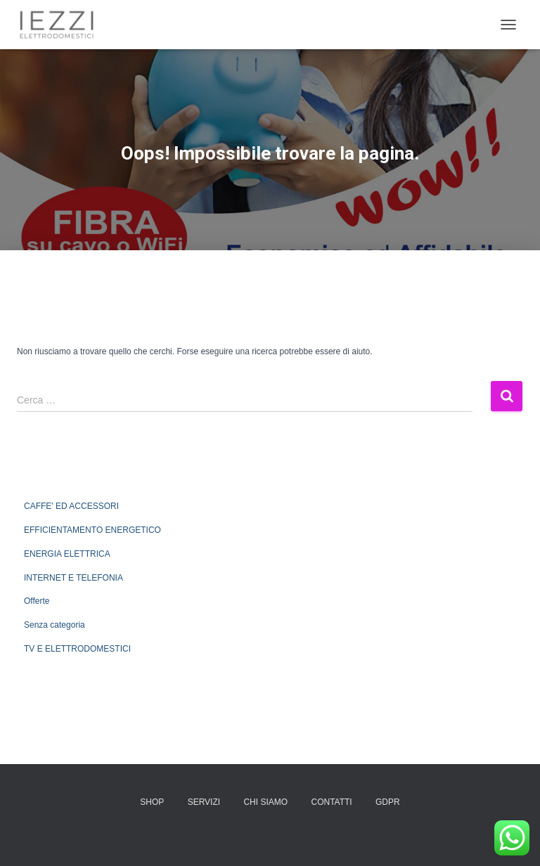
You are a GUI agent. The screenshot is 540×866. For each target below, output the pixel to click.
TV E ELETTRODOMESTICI (77, 649)
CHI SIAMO (265, 802)
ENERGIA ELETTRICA (67, 554)
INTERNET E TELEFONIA (73, 578)
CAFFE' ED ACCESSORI (71, 506)
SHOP (152, 802)
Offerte (36, 601)
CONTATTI (331, 802)
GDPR (387, 802)
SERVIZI (204, 802)
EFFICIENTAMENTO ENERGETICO (92, 530)
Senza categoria (54, 625)
